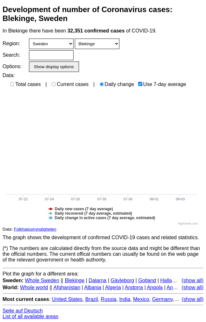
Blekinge (74, 280)
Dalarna (97, 280)
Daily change (117, 84)
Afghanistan (67, 287)
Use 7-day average (162, 84)
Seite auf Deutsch (23, 310)
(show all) (192, 280)
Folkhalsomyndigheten (35, 229)
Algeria (113, 287)
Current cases (70, 84)
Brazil (91, 299)
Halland (168, 280)
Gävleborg (122, 280)
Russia (109, 299)
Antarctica (178, 287)
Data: (9, 75)
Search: (11, 55)
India (124, 299)
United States (67, 299)
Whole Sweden (42, 280)
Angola (155, 287)
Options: (12, 66)
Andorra (134, 287)
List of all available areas (30, 316)
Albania (92, 287)
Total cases (25, 84)
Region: (11, 43)
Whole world (34, 287)
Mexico (141, 299)
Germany (162, 299)
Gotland (147, 280)
